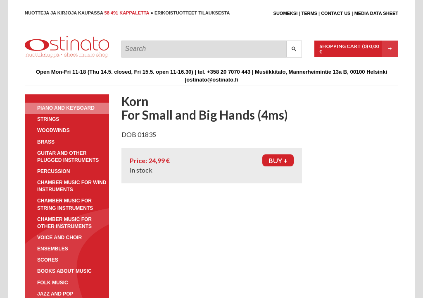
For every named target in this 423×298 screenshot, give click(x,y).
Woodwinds (53, 130)
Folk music (52, 283)
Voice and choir (59, 237)
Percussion (53, 171)
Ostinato (62, 57)
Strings (48, 119)
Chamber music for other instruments (64, 222)
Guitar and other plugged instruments (68, 156)
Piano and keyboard (66, 108)
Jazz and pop (55, 294)
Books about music (64, 271)
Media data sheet (376, 13)
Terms (309, 13)
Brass (46, 142)
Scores (47, 260)
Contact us (335, 13)
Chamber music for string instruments (65, 204)
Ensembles (52, 249)
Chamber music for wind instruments (71, 186)
